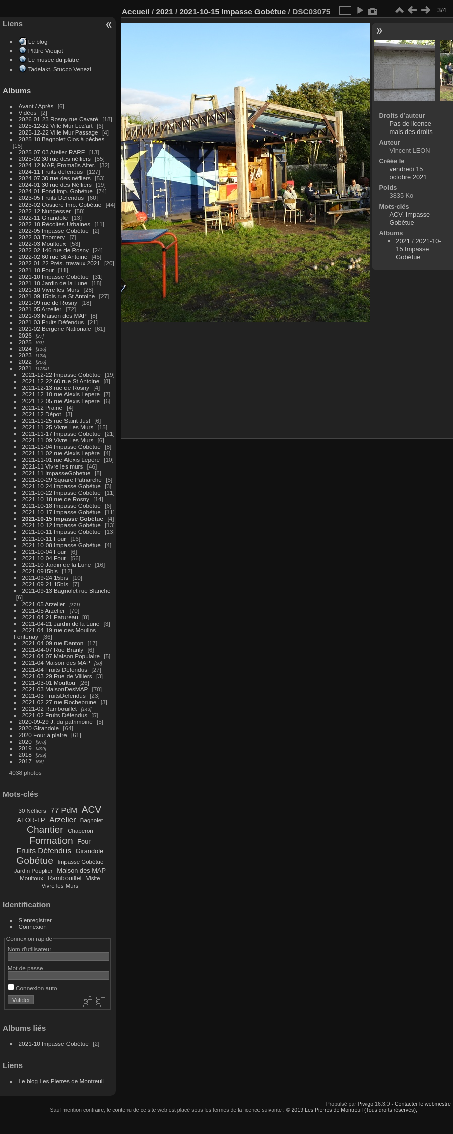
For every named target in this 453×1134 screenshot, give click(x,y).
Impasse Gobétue (81, 862)
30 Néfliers (32, 811)
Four (83, 841)
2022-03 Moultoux (42, 243)
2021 (25, 368)
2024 (25, 348)
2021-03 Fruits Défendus (51, 322)
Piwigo (365, 1104)
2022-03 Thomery (42, 237)
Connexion (33, 926)
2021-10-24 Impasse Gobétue (61, 486)
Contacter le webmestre (423, 1104)
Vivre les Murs (60, 886)
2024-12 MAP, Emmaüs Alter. (57, 165)
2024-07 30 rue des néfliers (55, 178)
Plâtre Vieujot (45, 50)
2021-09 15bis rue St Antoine (57, 296)
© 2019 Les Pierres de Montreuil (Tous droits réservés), (351, 1110)
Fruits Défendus (44, 850)
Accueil (136, 11)
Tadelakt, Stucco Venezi (59, 68)
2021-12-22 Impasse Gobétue (61, 374)
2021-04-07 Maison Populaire (61, 656)
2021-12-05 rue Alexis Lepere (61, 400)
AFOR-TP (31, 820)
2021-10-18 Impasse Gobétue (61, 505)
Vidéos (28, 112)
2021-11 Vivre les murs (52, 466)
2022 (25, 361)
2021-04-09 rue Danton (53, 643)
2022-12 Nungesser (45, 211)
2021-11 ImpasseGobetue (56, 473)
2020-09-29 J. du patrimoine (56, 721)
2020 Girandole (39, 728)
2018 (25, 754)
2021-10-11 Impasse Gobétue (61, 531)
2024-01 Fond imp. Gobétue (56, 191)
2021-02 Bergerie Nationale (55, 328)
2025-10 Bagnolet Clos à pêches (62, 139)
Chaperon (80, 831)
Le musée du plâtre (53, 59)
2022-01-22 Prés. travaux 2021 (59, 263)
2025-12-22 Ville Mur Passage (58, 132)
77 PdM (63, 810)
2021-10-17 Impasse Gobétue (61, 512)
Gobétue (34, 860)
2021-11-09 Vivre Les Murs (58, 440)
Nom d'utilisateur (29, 949)
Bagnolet (91, 820)
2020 (25, 741)
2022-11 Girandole (43, 217)
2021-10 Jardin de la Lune (53, 283)
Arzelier (62, 819)
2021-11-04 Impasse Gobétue (61, 446)
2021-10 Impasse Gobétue (54, 276)
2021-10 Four (36, 269)
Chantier (45, 829)
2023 (25, 355)
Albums (17, 90)
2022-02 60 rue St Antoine (53, 256)
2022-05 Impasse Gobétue (54, 230)
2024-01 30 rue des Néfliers (56, 184)
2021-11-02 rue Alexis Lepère (61, 453)
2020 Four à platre (43, 734)
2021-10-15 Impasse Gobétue (63, 518)
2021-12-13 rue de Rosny (55, 387)
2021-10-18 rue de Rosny (55, 499)
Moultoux (31, 878)
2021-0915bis (40, 571)
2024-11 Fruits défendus (51, 171)
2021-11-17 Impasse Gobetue (61, 433)
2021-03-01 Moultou (48, 682)
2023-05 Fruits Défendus (51, 197)
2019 (25, 748)
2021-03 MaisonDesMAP (55, 689)
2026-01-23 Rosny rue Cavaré (58, 119)
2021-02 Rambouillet (49, 708)
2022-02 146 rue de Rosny (54, 250)
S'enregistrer (35, 920)
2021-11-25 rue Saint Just (56, 420)
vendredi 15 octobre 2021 (408, 173)
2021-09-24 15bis (45, 577)
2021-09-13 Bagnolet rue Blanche (66, 590)
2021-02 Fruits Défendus (55, 715)
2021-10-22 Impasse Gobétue (61, 492)
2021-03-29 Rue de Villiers (57, 676)
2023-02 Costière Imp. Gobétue (60, 204)
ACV (91, 809)
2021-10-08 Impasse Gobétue (61, 545)
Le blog (38, 41)
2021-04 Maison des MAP (56, 662)
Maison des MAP (81, 870)
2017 (25, 761)
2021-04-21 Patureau (50, 617)
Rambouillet (65, 878)
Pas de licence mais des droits (411, 128)
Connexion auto (32, 988)
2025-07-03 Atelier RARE (52, 152)
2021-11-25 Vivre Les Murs (58, 427)
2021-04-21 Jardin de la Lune (61, 623)
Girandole (90, 851)
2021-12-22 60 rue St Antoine (61, 381)
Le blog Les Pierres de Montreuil (61, 1081)
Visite (93, 878)
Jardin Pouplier (33, 871)
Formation (51, 840)
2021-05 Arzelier (40, 309)
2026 (25, 335)
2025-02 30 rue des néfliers (55, 158)
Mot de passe (25, 968)
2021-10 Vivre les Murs (49, 289)
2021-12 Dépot (41, 414)
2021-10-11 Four (44, 538)
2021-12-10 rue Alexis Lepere (61, 394)
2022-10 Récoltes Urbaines (55, 224)
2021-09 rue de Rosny (48, 302)
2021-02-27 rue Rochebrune (59, 702)
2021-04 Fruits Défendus (55, 669)
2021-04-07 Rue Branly (53, 649)
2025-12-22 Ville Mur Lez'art (56, 125)
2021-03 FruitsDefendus (54, 695)
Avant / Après (36, 106)
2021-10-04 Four (44, 551)
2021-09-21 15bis (45, 584)
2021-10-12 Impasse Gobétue (61, 525)
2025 (25, 342)
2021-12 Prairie (42, 407)
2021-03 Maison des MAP (53, 315)
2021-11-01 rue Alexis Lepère (61, 459)
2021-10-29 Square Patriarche (62, 479)
